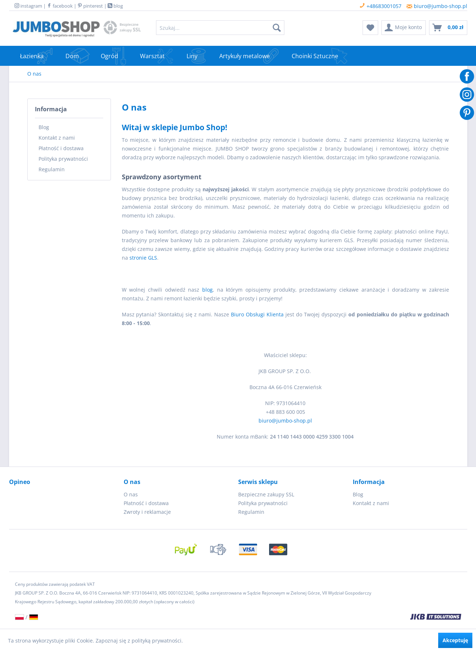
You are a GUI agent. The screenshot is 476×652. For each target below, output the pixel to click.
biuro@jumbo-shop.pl (437, 6)
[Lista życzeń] (370, 27)
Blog (44, 127)
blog (115, 6)
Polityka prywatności (63, 158)
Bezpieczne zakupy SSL (266, 494)
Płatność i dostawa (61, 148)
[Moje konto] (403, 27)
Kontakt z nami (57, 137)
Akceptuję (455, 640)
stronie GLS (143, 257)
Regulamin (52, 169)
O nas (131, 494)
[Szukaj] (276, 27)
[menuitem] (220, 27)
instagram (28, 6)
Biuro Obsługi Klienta (257, 314)
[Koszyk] (448, 27)
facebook (60, 6)
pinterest (90, 6)
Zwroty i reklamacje (147, 511)
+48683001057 (380, 6)
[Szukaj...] (220, 27)
